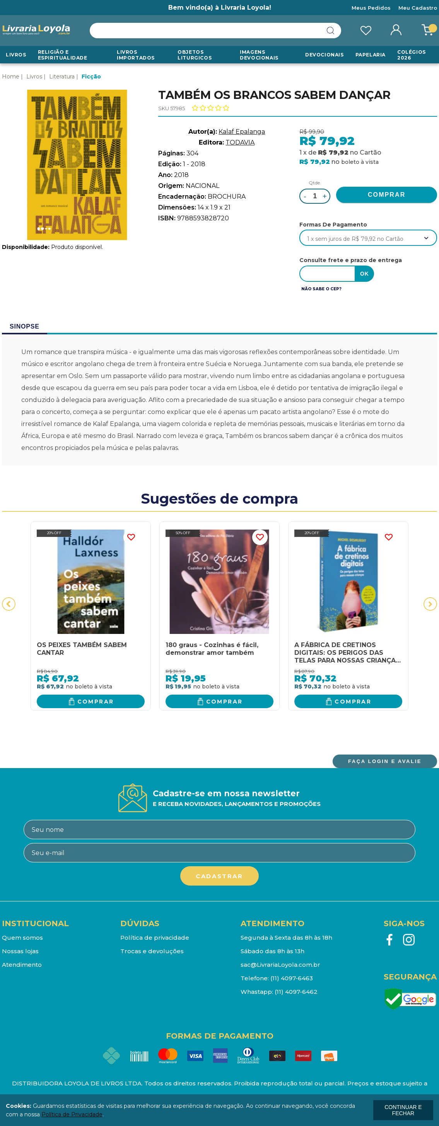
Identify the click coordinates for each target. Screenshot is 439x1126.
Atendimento (22, 964)
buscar (330, 30)
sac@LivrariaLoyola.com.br (280, 964)
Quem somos (22, 937)
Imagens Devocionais (259, 55)
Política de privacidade (154, 937)
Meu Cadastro (417, 8)
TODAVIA (240, 142)
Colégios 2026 (411, 55)
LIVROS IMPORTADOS (136, 55)
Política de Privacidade (71, 1114)
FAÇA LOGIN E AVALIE (385, 761)
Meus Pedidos (371, 8)
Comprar (95, 701)
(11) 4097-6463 (291, 978)
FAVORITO (131, 537)
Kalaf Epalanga (242, 131)
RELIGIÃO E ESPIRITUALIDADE (62, 55)
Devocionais (324, 55)
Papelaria (370, 55)
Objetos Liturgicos (195, 55)
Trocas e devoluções (152, 951)
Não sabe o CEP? (321, 288)
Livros (16, 55)
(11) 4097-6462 (296, 991)
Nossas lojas (20, 951)
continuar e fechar (403, 1110)
